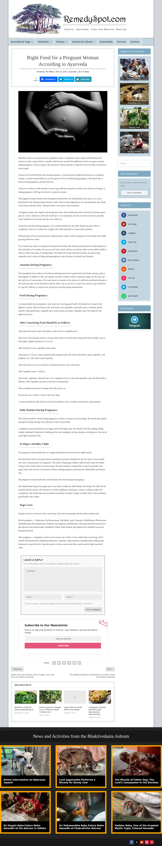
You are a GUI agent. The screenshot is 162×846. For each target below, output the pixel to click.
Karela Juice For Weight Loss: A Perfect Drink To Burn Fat (50, 709)
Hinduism (43, 42)
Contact (134, 42)
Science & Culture (82, 42)
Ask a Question (134, 192)
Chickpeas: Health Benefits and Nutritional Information (97, 710)
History (60, 42)
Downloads (106, 42)
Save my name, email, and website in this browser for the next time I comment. (59, 603)
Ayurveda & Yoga (20, 42)
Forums (121, 42)
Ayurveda (72, 71)
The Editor (49, 71)
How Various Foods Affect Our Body (73, 708)
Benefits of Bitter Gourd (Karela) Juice (24, 708)
